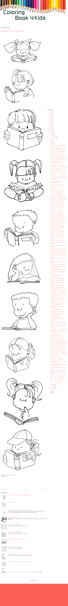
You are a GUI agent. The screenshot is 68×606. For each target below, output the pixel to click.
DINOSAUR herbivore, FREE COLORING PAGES (56, 162)
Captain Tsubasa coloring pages (15, 546)
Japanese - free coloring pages (57, 278)
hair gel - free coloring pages (56, 339)
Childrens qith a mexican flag (56, 322)
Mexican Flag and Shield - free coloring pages (57, 314)
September (53, 137)
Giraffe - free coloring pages (56, 250)
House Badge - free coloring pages (58, 264)
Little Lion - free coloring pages (57, 164)
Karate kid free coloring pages (57, 227)
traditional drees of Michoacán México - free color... (57, 288)
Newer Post (3, 489)
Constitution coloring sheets (56, 337)
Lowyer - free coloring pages (56, 193)
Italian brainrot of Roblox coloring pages (17, 539)
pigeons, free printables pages (57, 149)
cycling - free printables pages (57, 215)
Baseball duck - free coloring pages (58, 170)
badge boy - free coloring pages (57, 233)
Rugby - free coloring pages (56, 211)
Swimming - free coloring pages (57, 217)
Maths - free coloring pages (56, 382)
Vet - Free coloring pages (55, 191)
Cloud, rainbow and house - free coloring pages (57, 267)
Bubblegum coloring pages (14, 517)
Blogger (36, 580)
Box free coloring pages (55, 229)
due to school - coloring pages (57, 359)
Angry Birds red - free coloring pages (58, 176)
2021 (50, 118)
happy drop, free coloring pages (57, 145)
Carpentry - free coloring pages (57, 184)
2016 (50, 124)
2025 (50, 112)
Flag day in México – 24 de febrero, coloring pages (19, 509)
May (51, 141)
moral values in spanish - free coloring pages (56, 335)
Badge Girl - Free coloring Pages (57, 235)
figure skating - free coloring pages (58, 221)
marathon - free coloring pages (57, 231)
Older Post (43, 489)
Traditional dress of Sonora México (58, 290)
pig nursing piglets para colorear (57, 157)
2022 (50, 116)
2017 (50, 122)
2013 (50, 130)
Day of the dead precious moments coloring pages (19, 561)
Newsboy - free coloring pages (57, 195)
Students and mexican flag (56, 316)
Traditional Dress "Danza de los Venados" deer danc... (57, 304)
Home (24, 489)
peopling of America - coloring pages (58, 345)
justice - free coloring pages (56, 379)
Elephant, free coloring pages (56, 155)
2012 (50, 132)
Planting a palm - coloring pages (57, 377)
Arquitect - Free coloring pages (57, 189)
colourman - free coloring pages (57, 201)
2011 (50, 134)
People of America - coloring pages (58, 370)
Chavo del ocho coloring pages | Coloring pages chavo (20, 554)
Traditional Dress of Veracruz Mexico (58, 292)
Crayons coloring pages (55, 357)
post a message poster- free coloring (58, 343)
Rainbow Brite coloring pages (14, 531)
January (52, 388)
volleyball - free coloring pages (57, 225)
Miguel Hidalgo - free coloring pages (58, 329)
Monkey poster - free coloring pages (58, 252)
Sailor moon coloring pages (14, 524)
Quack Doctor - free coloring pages (58, 197)
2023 (50, 114)
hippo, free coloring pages (56, 153)
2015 (50, 126)
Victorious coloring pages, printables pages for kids (19, 495)
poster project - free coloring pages (58, 376)
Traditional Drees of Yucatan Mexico (58, 297)
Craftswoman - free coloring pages (58, 199)
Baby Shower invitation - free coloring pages (56, 275)
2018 (50, 120)
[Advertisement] (57, 60)
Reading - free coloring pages (56, 285)
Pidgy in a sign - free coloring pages (58, 269)
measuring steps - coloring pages (57, 341)
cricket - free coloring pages (56, 213)
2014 (50, 128)
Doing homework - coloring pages (57, 347)
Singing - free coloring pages (56, 311)
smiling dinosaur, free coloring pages (58, 159)
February (52, 386)
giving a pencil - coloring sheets (57, 349)
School (6, 476)
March (51, 384)
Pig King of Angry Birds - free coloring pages (56, 182)
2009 (50, 392)
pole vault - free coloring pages (57, 205)
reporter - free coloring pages (56, 203)
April (51, 143)
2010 (50, 391)
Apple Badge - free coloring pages (58, 248)
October (52, 135)
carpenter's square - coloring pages (58, 351)
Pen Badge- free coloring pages (57, 240)
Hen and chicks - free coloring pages (58, 166)
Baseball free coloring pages (56, 219)
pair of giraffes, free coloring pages (58, 151)
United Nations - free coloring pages (58, 324)
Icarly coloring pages (12, 502)
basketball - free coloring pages (57, 223)
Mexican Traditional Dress (56, 309)
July (51, 139)
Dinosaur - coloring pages (56, 168)
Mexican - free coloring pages (56, 280)
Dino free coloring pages (55, 147)
